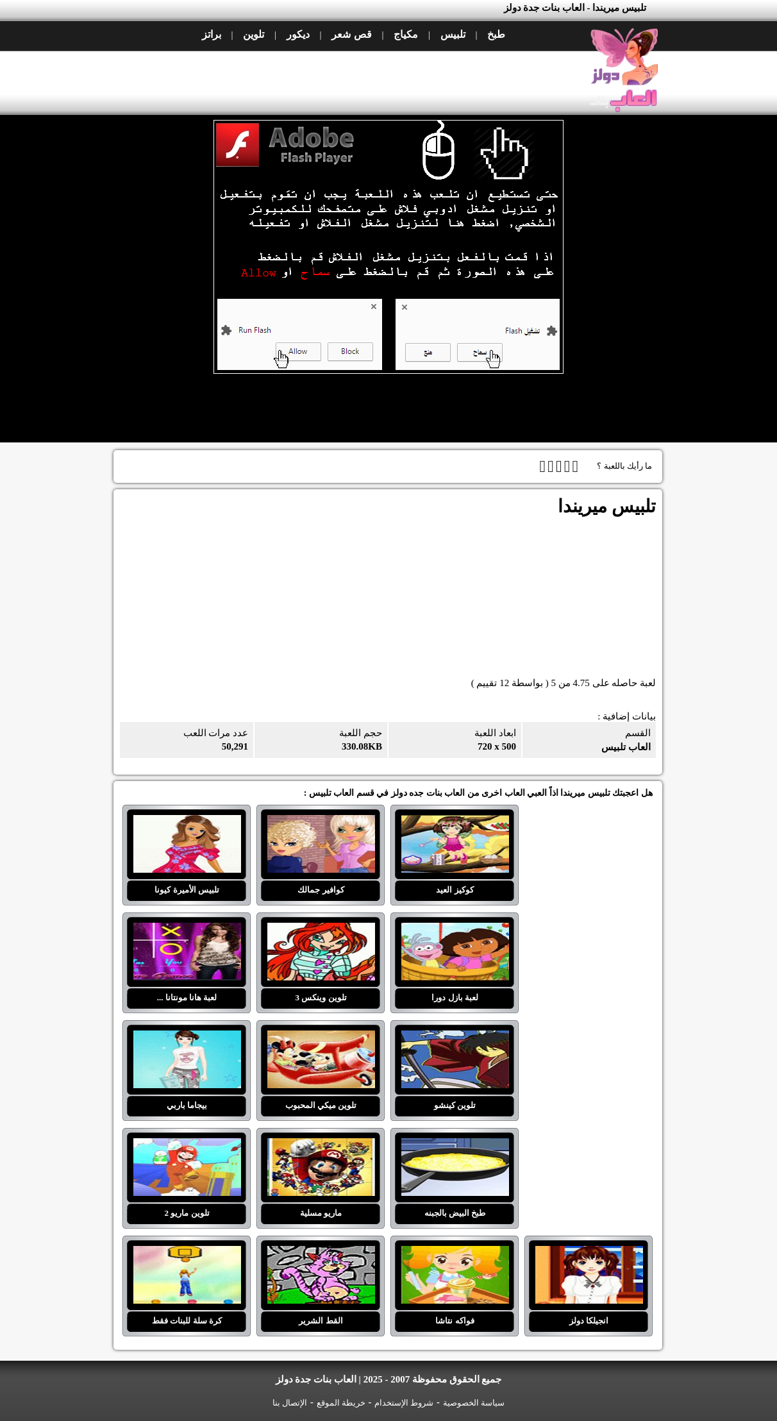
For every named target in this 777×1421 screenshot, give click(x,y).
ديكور (298, 34)
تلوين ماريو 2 (187, 1146)
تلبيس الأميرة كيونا (187, 822)
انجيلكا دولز (589, 1253)
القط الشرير (321, 1253)
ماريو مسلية (321, 1146)
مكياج (406, 34)
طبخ (496, 34)
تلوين (253, 34)
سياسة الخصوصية (474, 1403)
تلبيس (452, 34)
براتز (211, 34)
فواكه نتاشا (455, 1253)
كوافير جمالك (321, 822)
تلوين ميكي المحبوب (321, 1038)
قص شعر (351, 34)
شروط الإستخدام (403, 1403)
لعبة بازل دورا (455, 930)
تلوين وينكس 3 (321, 930)
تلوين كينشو (455, 1038)
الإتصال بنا (289, 1403)
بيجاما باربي (187, 1038)
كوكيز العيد (455, 822)
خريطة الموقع (341, 1403)
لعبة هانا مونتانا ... (187, 930)
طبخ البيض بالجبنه (455, 1146)
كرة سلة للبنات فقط (187, 1253)
